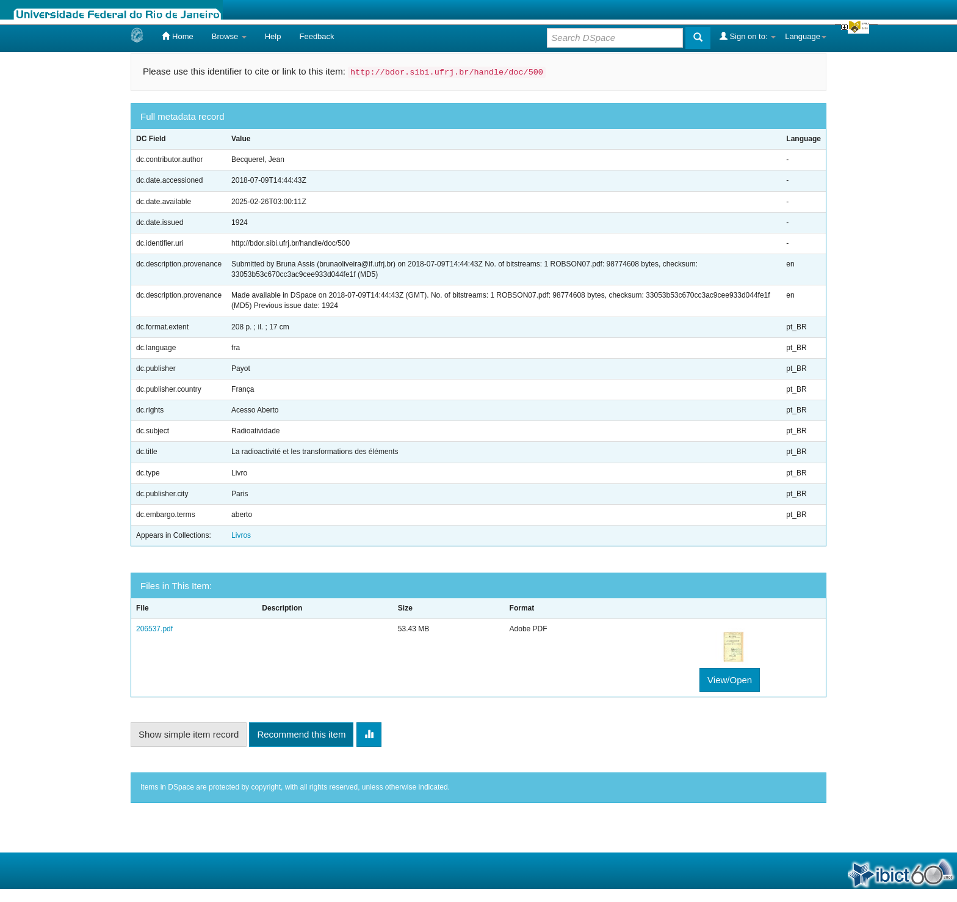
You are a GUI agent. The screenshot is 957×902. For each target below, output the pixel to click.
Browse (229, 36)
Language (805, 36)
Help (273, 36)
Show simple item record (189, 734)
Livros (241, 535)
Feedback (316, 36)
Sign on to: (748, 36)
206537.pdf (154, 629)
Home (177, 36)
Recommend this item (301, 734)
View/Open (729, 680)
